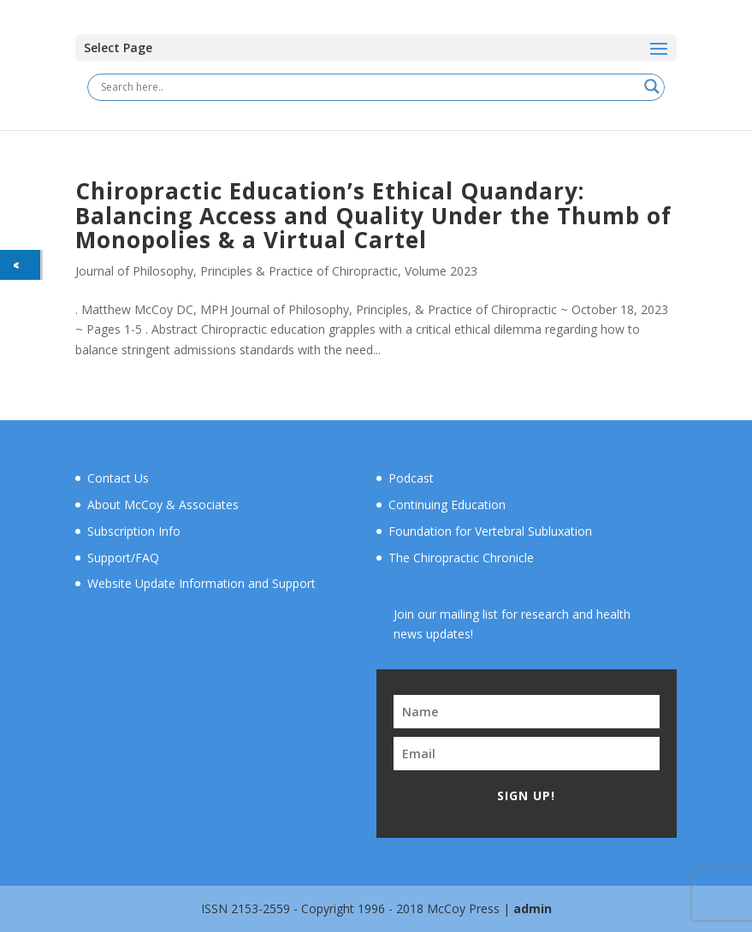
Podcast (411, 478)
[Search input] (368, 86)
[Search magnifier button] (652, 86)
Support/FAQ (123, 557)
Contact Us (118, 478)
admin (532, 908)
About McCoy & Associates (163, 504)
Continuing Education (447, 504)
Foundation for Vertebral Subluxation (490, 531)
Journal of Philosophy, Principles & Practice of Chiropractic (236, 271)
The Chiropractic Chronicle (461, 557)
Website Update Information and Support (201, 583)
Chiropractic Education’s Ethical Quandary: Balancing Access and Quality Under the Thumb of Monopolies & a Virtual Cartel (373, 215)
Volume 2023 (441, 271)
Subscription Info (134, 531)
